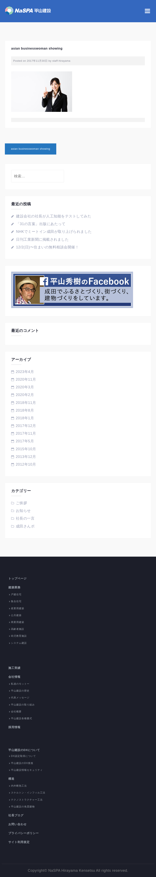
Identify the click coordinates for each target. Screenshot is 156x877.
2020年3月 (25, 387)
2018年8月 (25, 410)
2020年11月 (26, 379)
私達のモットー (20, 683)
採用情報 (14, 727)
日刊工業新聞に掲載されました (42, 239)
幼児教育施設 (19, 635)
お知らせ (23, 511)
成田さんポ (25, 526)
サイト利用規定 (19, 842)
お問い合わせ (17, 824)
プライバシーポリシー (23, 833)
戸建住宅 (16, 594)
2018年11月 (26, 403)
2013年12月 (26, 457)
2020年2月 (25, 395)
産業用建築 (17, 608)
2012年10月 (26, 464)
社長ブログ (16, 815)
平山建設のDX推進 (22, 763)
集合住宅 (16, 601)
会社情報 (14, 676)
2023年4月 (25, 372)
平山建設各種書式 (21, 718)
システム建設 (19, 643)
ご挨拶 (21, 503)
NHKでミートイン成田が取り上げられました (54, 232)
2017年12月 (26, 426)
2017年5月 (25, 441)
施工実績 (14, 667)
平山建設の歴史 (20, 690)
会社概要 (16, 711)
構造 (11, 778)
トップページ (17, 578)
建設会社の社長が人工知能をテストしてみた (53, 216)
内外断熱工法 (19, 785)
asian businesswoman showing (30, 148)
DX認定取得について (23, 756)
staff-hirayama (61, 60)
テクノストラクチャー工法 (27, 799)
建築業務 (14, 587)
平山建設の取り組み (23, 704)
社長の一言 (25, 518)
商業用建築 (17, 622)
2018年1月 (25, 418)
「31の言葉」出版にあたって (40, 224)
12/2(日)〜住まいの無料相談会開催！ (47, 247)
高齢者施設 (17, 629)
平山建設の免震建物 (23, 806)
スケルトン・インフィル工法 (28, 792)
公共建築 (16, 615)
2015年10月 (26, 449)
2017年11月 (26, 433)
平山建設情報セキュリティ (27, 770)
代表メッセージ (20, 697)
